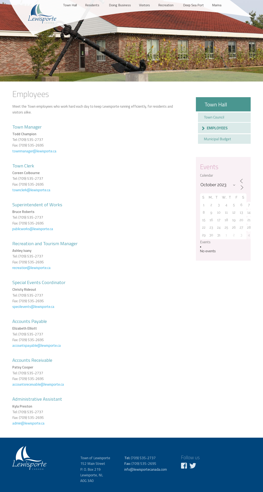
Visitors (144, 5)
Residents (92, 5)
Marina (216, 5)
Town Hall (70, 5)
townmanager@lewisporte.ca (34, 151)
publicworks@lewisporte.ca (32, 229)
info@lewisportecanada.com (145, 469)
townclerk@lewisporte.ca (31, 190)
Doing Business (120, 5)
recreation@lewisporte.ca (31, 267)
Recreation (166, 5)
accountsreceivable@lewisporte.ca (38, 384)
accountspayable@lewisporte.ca (36, 345)
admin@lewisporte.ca (28, 423)
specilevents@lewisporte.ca (33, 306)
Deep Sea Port (193, 5)
